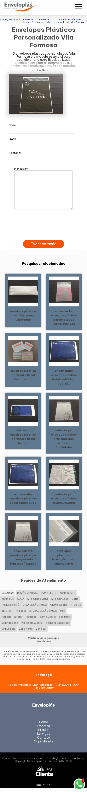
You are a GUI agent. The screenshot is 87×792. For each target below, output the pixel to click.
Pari (62, 610)
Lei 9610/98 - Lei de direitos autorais (51, 659)
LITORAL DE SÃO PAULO (43, 610)
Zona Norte (26, 628)
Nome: (42, 128)
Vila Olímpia (9, 628)
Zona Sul (41, 628)
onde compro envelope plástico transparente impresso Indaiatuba (64, 439)
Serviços (43, 733)
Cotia (75, 598)
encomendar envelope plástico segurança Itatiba (23, 498)
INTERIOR (75, 604)
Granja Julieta (58, 604)
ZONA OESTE (67, 592)
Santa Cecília (48, 616)
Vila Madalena (10, 622)
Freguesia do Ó (10, 604)
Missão (43, 730)
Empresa (43, 726)
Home (43, 722)
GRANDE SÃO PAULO (35, 604)
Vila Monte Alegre (31, 622)
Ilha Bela (21, 610)
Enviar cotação (43, 244)
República (31, 616)
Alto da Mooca (59, 598)
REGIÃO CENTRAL (27, 592)
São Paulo (65, 616)
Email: (42, 142)
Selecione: (8, 592)
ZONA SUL (8, 598)
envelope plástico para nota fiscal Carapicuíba (23, 375)
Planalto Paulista (12, 616)
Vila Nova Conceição (57, 622)
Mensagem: (43, 188)
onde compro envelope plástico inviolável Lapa (64, 498)
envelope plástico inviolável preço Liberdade (23, 315)
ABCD (20, 598)
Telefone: (42, 156)
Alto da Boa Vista (37, 598)
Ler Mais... (43, 70)
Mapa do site (43, 741)
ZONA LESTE (48, 592)
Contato (43, 737)
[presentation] (43, 235)
